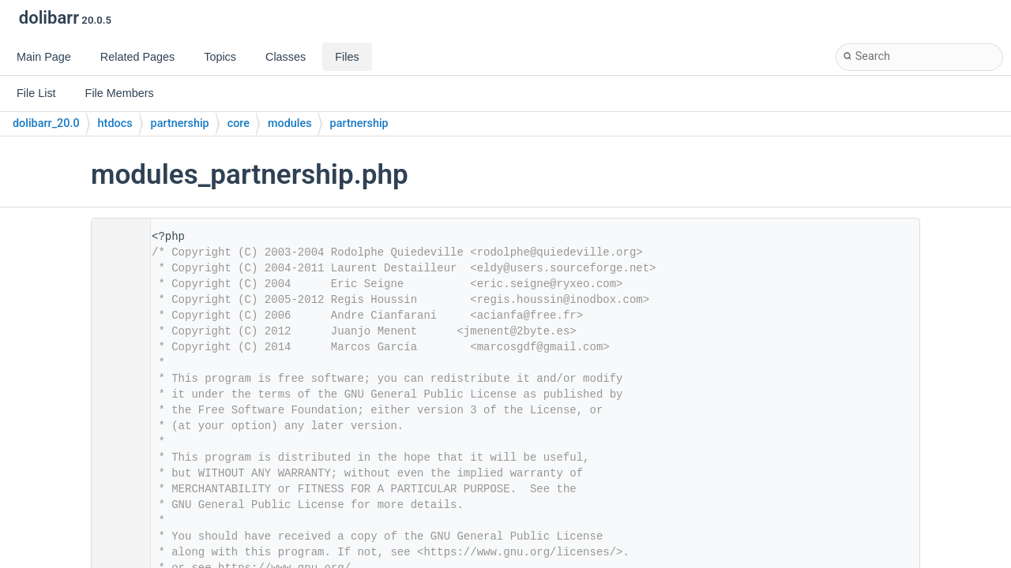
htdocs (115, 123)
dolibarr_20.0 (46, 123)
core (238, 123)
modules (290, 123)
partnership (180, 123)
